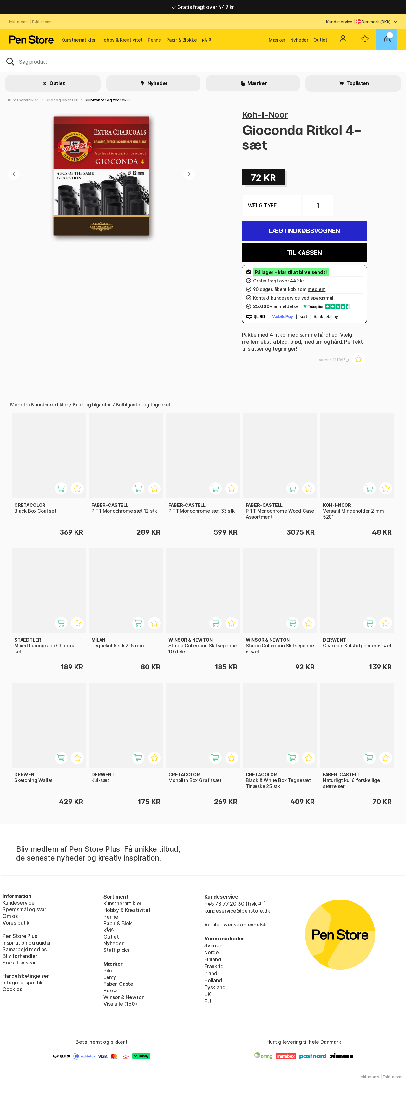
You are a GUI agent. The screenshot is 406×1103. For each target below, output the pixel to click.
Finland (212, 959)
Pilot (108, 970)
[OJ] (203, 61)
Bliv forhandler (20, 956)
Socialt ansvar (19, 962)
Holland (213, 980)
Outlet (320, 39)
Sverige (213, 945)
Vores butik (16, 922)
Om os (10, 916)
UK (207, 994)
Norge (211, 952)
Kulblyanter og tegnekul (107, 100)
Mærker (277, 39)
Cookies (12, 989)
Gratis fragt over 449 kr (203, 7)
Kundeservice (339, 21)
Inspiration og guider (27, 942)
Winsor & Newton (123, 997)
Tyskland (215, 987)
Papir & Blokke (181, 39)
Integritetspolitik (23, 982)
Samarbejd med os (25, 949)
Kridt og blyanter (61, 100)
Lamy (109, 977)
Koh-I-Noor (265, 114)
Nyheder (299, 39)
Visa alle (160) (120, 1004)
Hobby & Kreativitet (122, 39)
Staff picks (116, 950)
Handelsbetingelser (26, 976)
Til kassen (304, 252)
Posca (110, 990)
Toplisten (357, 83)
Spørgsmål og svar (24, 909)
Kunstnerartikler (78, 39)
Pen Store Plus (20, 936)
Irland (210, 973)
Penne (154, 39)
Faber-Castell (119, 984)
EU (207, 1001)
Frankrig (214, 966)
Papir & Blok (117, 923)
